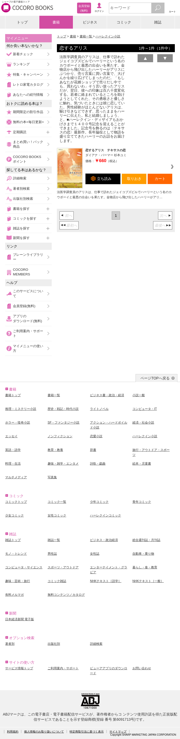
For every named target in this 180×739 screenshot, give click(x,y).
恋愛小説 (96, 436)
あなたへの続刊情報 (28, 95)
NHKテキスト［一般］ (148, 581)
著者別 (9, 644)
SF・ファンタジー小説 (63, 422)
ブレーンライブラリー (28, 257)
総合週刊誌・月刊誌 (146, 540)
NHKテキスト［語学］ (105, 581)
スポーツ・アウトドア (63, 567)
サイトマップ (117, 731)
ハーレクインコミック (105, 515)
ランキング (21, 64)
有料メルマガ (14, 595)
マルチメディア (16, 477)
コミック (124, 22)
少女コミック (14, 515)
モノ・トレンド (16, 553)
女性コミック (57, 515)
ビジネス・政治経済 (104, 540)
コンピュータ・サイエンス (23, 567)
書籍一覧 (86, 36)
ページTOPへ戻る (155, 378)
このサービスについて (28, 293)
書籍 (56, 22)
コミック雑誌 (57, 581)
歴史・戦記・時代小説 (63, 409)
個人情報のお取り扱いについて (44, 731)
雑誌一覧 (54, 540)
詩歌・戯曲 (98, 463)
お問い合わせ (141, 668)
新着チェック (23, 54)
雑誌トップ (13, 540)
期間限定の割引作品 (28, 112)
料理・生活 (13, 463)
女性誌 (94, 553)
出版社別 (54, 644)
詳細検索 (19, 178)
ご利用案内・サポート (28, 333)
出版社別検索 (23, 199)
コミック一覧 (57, 502)
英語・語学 (13, 450)
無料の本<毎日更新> (28, 122)
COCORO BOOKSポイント (27, 159)
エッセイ (11, 436)
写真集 (52, 477)
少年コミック (99, 502)
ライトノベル (99, 409)
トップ (22, 22)
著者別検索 (21, 188)
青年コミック (141, 502)
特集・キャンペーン (28, 74)
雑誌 (157, 22)
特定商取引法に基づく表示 (87, 731)
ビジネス (90, 22)
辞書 (93, 450)
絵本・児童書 (141, 463)
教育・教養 (55, 450)
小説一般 (138, 395)
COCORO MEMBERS (21, 272)
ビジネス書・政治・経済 (107, 395)
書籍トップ (13, 395)
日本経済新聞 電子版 (19, 619)
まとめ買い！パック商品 (28, 144)
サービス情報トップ (19, 668)
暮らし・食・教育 (144, 567)
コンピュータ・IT (144, 409)
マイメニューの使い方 (28, 348)
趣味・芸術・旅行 (17, 581)
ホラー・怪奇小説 (17, 422)
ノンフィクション (60, 436)
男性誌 (52, 553)
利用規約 (12, 731)
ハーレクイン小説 (107, 36)
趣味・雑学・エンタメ (63, 463)
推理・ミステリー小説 (20, 409)
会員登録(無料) (24, 306)
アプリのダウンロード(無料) (27, 318)
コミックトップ (16, 502)
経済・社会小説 (143, 422)
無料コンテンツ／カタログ (66, 595)
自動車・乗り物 (143, 553)
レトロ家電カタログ (28, 84)
